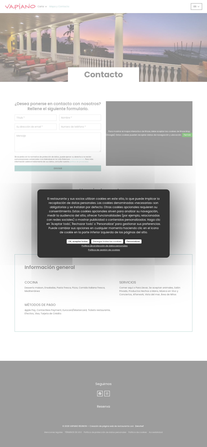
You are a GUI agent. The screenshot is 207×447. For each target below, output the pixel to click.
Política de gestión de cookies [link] (104, 249)
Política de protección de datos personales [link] (105, 245)
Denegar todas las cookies (107, 241)
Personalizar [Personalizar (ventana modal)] (133, 241)
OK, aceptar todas (78, 241)
